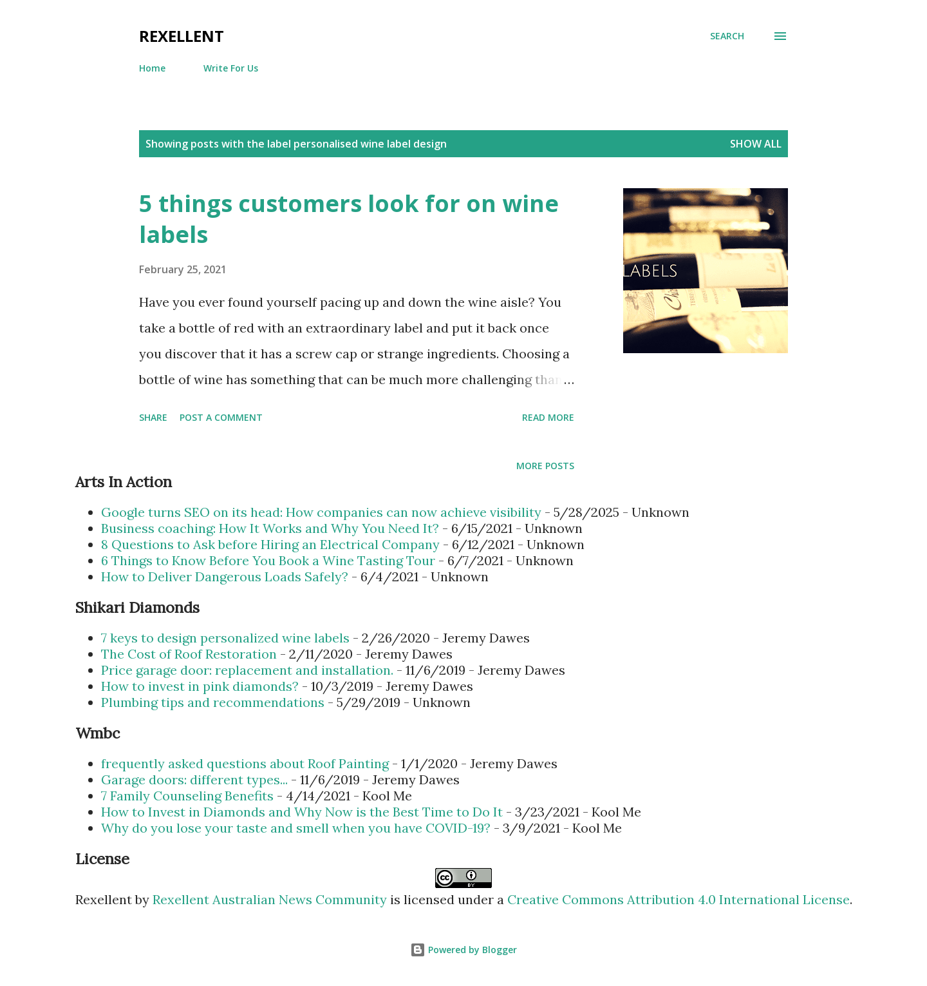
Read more (548, 417)
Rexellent (181, 35)
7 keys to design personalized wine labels (225, 638)
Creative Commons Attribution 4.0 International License (678, 899)
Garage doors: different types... (194, 779)
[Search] (727, 36)
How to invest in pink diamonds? (200, 686)
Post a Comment (221, 417)
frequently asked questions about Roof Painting (245, 763)
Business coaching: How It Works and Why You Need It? (270, 528)
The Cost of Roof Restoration (189, 654)
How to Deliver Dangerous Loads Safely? (224, 576)
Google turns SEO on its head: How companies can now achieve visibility (321, 512)
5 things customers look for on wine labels (349, 219)
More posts (545, 465)
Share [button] (153, 417)
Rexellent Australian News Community (271, 899)
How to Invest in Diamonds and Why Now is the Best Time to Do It (302, 812)
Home (152, 68)
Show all (756, 144)
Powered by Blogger (463, 949)
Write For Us (230, 68)
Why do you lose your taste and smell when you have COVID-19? (296, 828)
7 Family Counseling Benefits (187, 796)
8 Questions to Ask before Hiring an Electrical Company (270, 544)
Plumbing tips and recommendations (212, 702)
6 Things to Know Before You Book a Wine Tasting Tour (268, 560)
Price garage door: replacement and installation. (247, 670)
